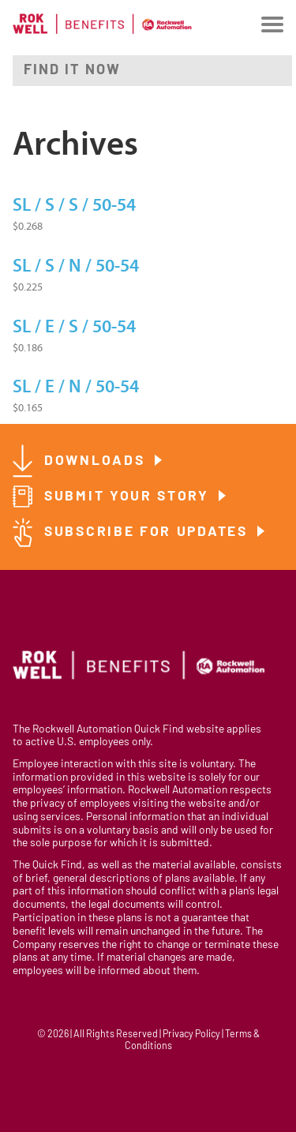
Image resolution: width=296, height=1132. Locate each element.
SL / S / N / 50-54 (76, 266)
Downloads (97, 461)
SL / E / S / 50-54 (74, 327)
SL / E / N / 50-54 (76, 387)
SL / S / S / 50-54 (74, 205)
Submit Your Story (129, 497)
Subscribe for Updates (148, 532)
